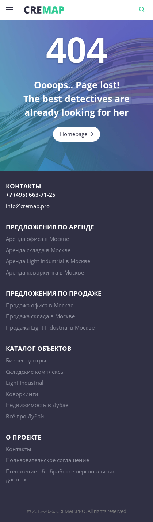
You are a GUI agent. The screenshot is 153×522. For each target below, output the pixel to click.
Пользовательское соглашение (47, 460)
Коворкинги (22, 394)
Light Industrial (24, 382)
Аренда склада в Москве (38, 250)
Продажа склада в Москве (40, 316)
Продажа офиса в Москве (39, 305)
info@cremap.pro (28, 206)
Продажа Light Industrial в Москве (50, 327)
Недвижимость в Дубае (37, 404)
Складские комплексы (35, 371)
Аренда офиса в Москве (37, 238)
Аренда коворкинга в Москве (45, 272)
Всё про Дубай (25, 416)
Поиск (143, 10)
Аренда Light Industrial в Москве (48, 261)
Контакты (18, 449)
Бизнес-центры (26, 360)
